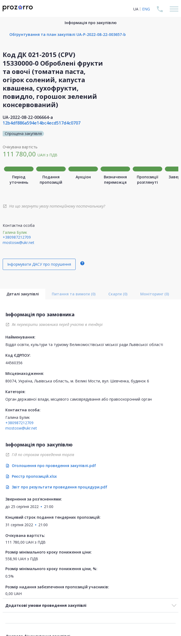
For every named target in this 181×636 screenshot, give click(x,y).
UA (135, 9)
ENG (146, 9)
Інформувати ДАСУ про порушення (39, 264)
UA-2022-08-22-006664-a (28, 117)
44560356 (14, 362)
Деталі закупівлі (22, 293)
